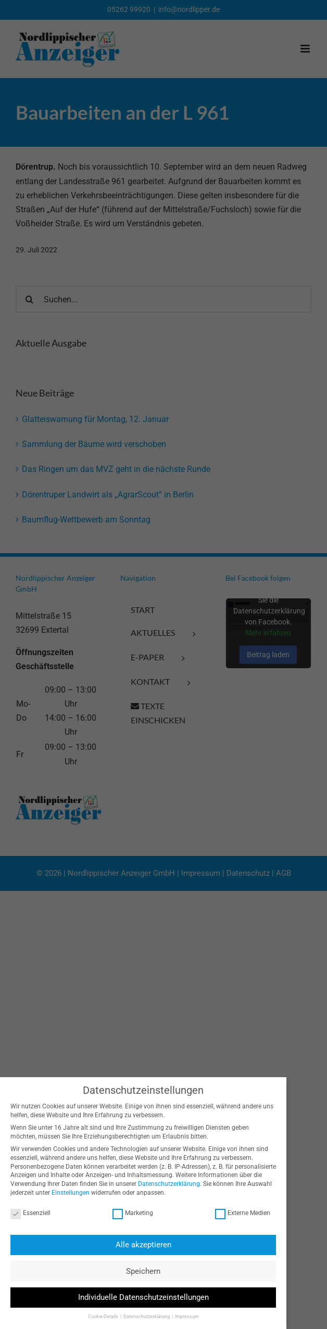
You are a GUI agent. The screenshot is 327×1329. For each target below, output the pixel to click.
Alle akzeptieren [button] (139, 1244)
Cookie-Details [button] (99, 1316)
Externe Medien (238, 1213)
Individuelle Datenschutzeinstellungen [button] (139, 1297)
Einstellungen (67, 1192)
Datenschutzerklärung (165, 1183)
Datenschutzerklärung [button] (143, 1316)
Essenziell (27, 1213)
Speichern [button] (139, 1271)
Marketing (129, 1213)
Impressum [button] (183, 1316)
